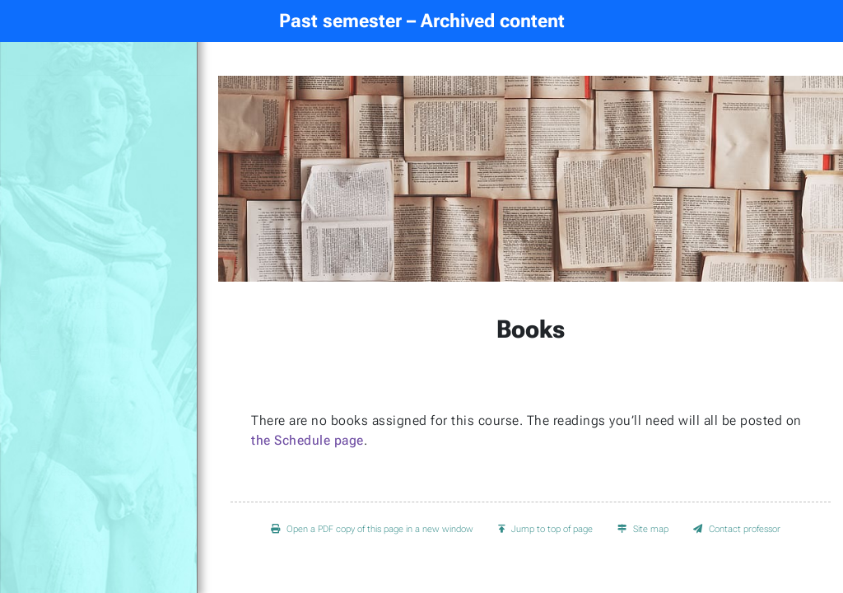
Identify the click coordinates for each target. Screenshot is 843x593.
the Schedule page (307, 440)
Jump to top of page (545, 529)
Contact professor (736, 529)
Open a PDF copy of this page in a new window (372, 529)
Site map (642, 529)
